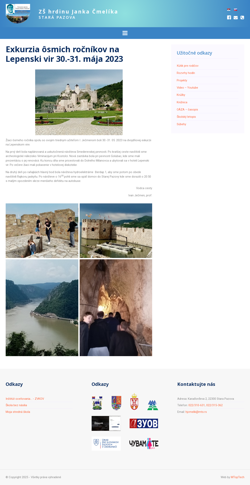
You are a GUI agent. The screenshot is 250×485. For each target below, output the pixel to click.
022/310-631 (196, 405)
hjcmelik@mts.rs (196, 412)
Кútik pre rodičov (187, 65)
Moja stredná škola (18, 412)
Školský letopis (186, 117)
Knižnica (182, 102)
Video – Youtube (187, 87)
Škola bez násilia (16, 405)
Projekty (182, 80)
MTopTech (237, 477)
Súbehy (181, 124)
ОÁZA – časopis (187, 109)
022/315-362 (214, 405)
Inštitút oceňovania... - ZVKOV (25, 399)
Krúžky (181, 95)
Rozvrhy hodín (186, 73)
